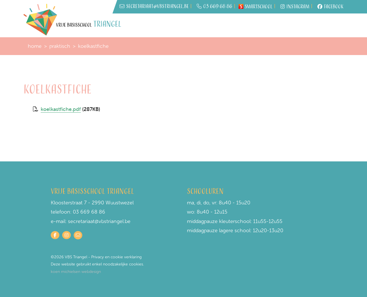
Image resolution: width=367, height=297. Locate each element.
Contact (328, 25)
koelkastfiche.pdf (61, 109)
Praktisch (224, 23)
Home (137, 23)
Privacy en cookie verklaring (116, 257)
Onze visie (293, 26)
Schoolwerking (261, 23)
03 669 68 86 (214, 6)
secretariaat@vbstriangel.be (99, 221)
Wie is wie (192, 26)
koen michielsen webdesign (76, 271)
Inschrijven (164, 23)
